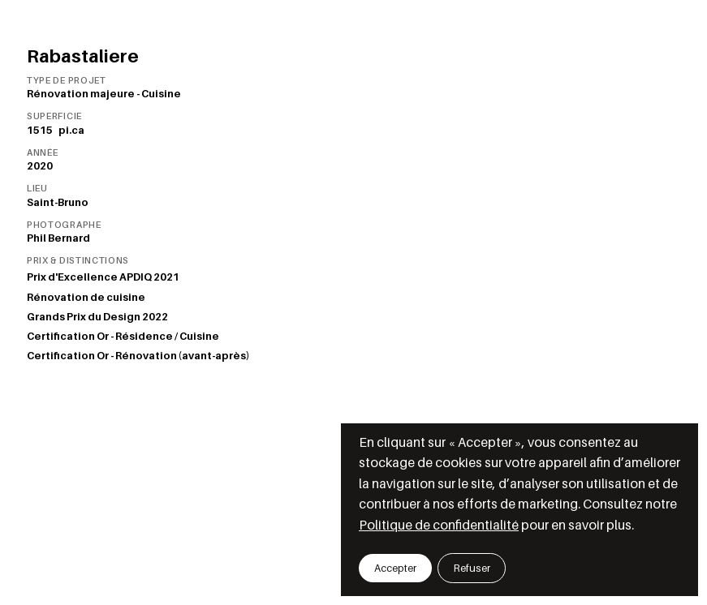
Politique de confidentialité (439, 525)
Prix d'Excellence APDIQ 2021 (103, 277)
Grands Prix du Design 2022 (97, 317)
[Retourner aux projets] (29, 43)
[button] (395, 567)
